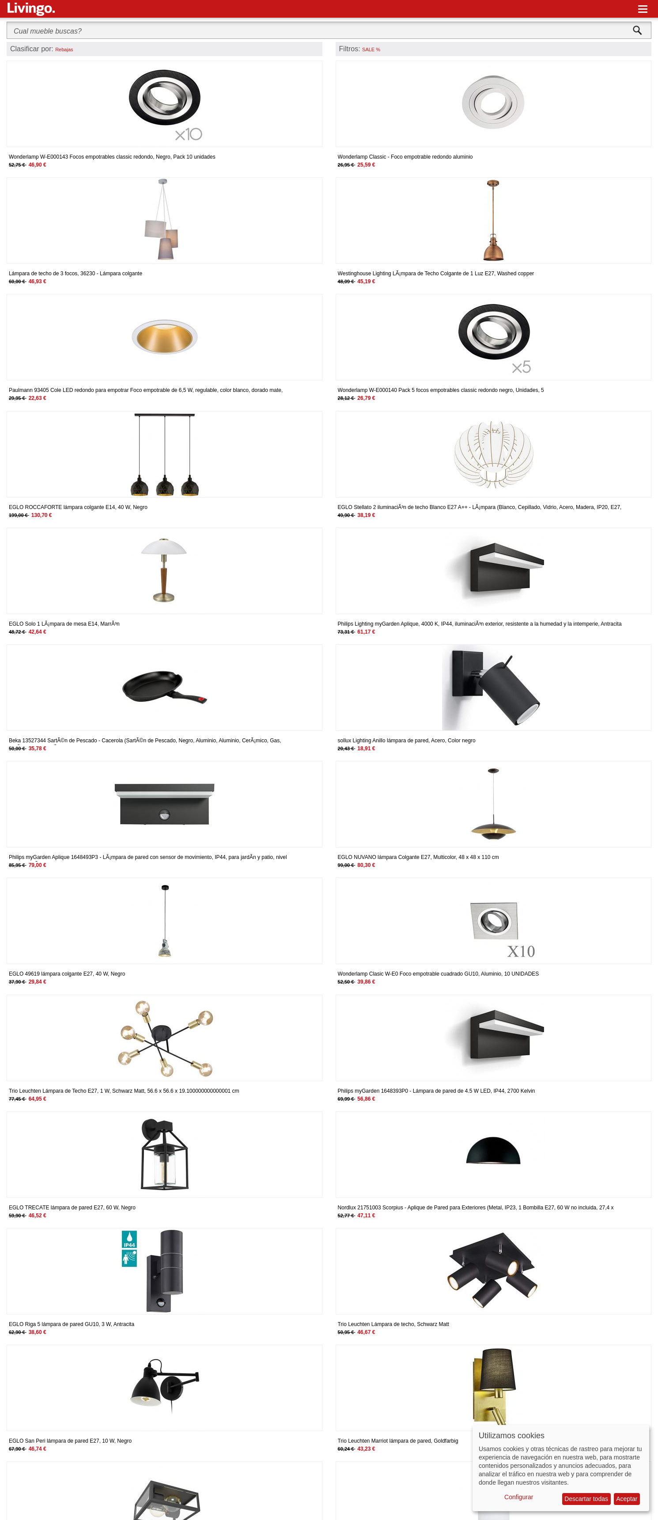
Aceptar (626, 1498)
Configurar (518, 1497)
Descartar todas (586, 1498)
